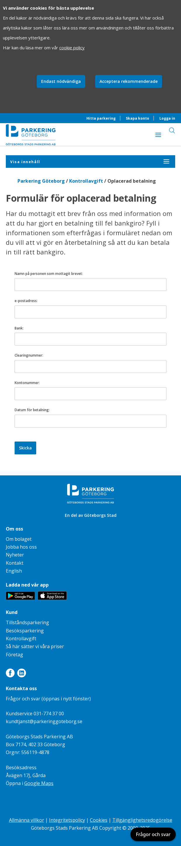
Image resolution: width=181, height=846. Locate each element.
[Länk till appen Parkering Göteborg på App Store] (52, 598)
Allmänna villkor (26, 820)
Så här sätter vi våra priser (35, 646)
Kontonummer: (27, 382)
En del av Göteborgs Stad (90, 515)
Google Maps (38, 783)
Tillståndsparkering (27, 622)
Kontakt (14, 563)
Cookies (98, 820)
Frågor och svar (153, 834)
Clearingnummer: (29, 355)
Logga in (167, 118)
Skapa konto (137, 118)
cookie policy (72, 47)
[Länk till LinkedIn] (21, 674)
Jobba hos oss (21, 547)
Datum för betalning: (32, 409)
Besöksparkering (25, 630)
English (14, 571)
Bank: (19, 328)
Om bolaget (19, 539)
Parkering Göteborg (41, 181)
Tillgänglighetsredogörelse (142, 820)
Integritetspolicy (67, 820)
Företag (14, 654)
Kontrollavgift (86, 181)
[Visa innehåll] (158, 134)
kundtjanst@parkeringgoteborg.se (44, 721)
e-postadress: (26, 300)
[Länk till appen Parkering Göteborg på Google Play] (20, 598)
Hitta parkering (101, 118)
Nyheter (15, 555)
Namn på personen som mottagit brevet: (49, 273)
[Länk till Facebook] (10, 674)
